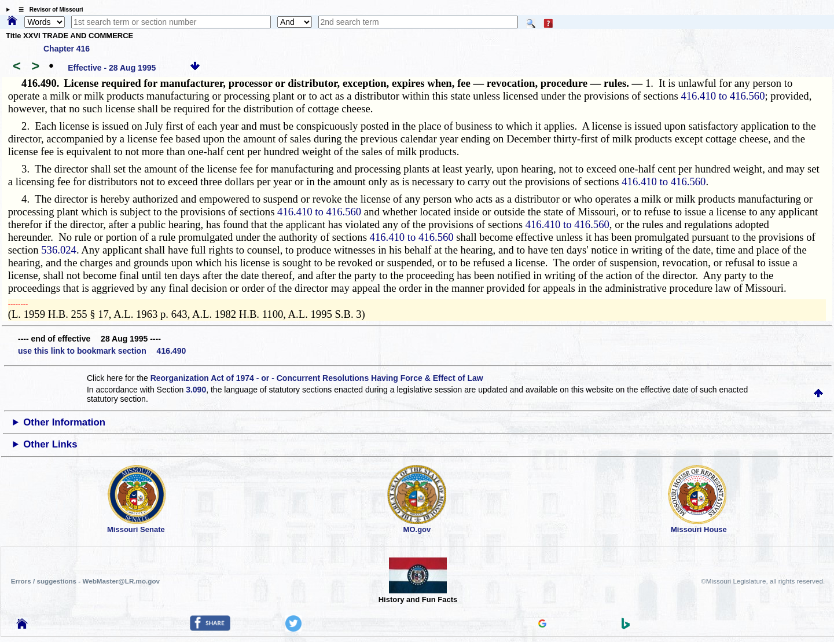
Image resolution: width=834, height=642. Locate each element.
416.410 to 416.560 (723, 96)
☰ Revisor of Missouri (48, 9)
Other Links (50, 444)
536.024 (58, 250)
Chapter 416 (66, 48)
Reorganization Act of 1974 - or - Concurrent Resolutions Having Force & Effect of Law (316, 378)
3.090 (196, 389)
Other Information (64, 422)
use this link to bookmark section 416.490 (102, 350)
